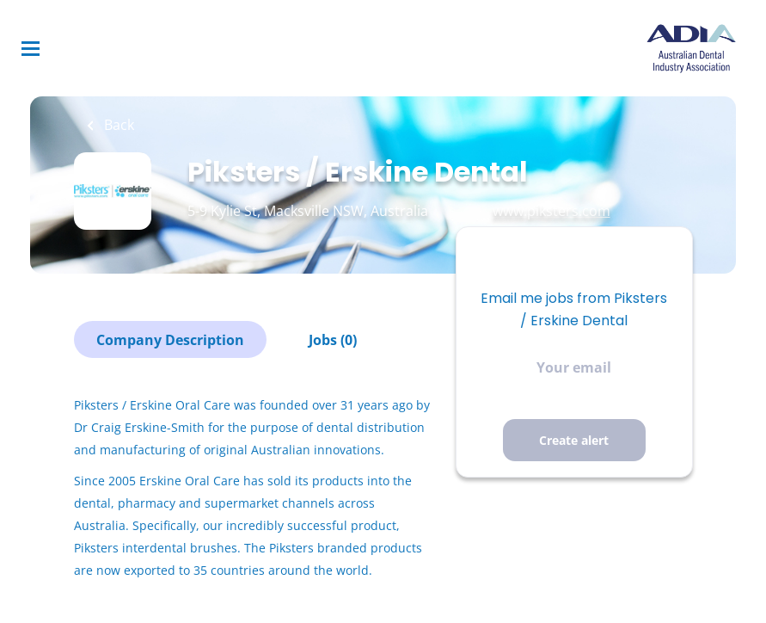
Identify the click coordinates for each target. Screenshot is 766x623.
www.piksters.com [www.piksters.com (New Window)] (551, 210)
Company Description (170, 339)
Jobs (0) (333, 339)
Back (117, 124)
